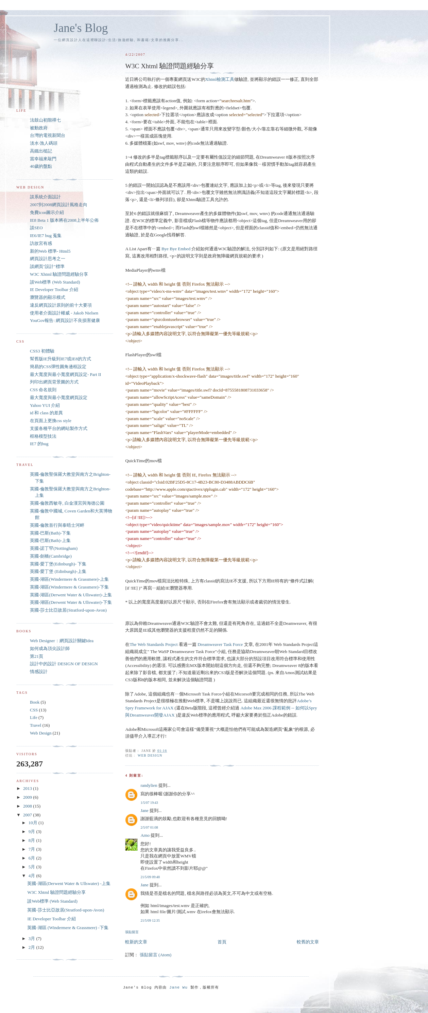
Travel (35, 725)
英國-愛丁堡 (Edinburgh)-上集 (58, 571)
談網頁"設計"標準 (47, 266)
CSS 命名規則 (43, 389)
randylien (148, 785)
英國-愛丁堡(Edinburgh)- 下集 (58, 563)
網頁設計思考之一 (47, 258)
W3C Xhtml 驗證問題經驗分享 (59, 274)
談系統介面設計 (45, 196)
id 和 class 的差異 (46, 412)
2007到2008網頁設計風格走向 (58, 204)
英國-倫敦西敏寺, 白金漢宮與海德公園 (67, 503)
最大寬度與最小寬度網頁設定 (58, 397)
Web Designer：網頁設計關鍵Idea (61, 640)
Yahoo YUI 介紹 (45, 405)
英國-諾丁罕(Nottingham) (54, 548)
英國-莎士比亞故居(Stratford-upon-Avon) (68, 610)
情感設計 (39, 671)
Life (33, 717)
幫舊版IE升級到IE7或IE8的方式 (60, 358)
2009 (28, 797)
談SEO (36, 227)
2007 (28, 814)
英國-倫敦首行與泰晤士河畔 (57, 525)
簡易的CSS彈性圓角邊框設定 (58, 366)
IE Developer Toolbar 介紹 (54, 289)
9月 (32, 831)
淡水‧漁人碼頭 (43, 143)
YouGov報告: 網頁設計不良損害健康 (65, 320)
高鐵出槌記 (41, 150)
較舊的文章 (308, 941)
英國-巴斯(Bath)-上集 (50, 540)
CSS (34, 709)
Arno (145, 835)
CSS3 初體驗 (42, 351)
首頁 (222, 941)
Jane (144, 810)
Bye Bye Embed (175, 248)
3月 (32, 938)
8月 (32, 840)
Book (34, 702)
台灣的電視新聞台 (47, 135)
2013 (28, 788)
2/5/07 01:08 (149, 827)
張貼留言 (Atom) (156, 954)
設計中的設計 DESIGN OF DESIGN (64, 663)
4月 (32, 875)
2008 (28, 806)
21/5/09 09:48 (150, 877)
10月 (33, 822)
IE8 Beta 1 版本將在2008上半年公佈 (64, 220)
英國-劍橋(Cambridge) (51, 556)
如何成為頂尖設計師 (50, 648)
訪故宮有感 (41, 243)
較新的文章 (136, 941)
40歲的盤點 (41, 166)
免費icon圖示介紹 (47, 212)
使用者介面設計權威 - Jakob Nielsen (64, 312)
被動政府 (39, 127)
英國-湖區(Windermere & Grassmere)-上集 (69, 579)
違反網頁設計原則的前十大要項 (61, 305)
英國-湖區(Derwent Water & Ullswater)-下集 (71, 602)
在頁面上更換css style (50, 420)
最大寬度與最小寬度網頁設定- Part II (65, 374)
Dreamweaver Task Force (220, 644)
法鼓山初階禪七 (45, 120)
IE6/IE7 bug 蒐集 (46, 235)
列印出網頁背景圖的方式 (54, 381)
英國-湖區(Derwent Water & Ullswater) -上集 (68, 883)
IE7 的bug (39, 443)
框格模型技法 (43, 436)
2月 (32, 947)
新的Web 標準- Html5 (50, 251)
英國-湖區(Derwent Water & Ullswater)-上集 (71, 594)
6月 (32, 858)
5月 (32, 866)
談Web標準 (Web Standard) (55, 282)
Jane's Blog (81, 28)
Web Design (150, 755)
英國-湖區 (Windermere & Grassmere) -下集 (67, 927)
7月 (32, 849)
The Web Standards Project (153, 644)
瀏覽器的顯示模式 (47, 297)
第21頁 (36, 656)
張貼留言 (132, 932)
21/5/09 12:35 (150, 920)
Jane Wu (178, 987)
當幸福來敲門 (43, 158)
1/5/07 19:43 (149, 802)
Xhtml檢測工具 (219, 79)
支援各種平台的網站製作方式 (58, 428)
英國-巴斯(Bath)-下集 (50, 533)
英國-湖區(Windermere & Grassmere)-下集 (69, 587)
